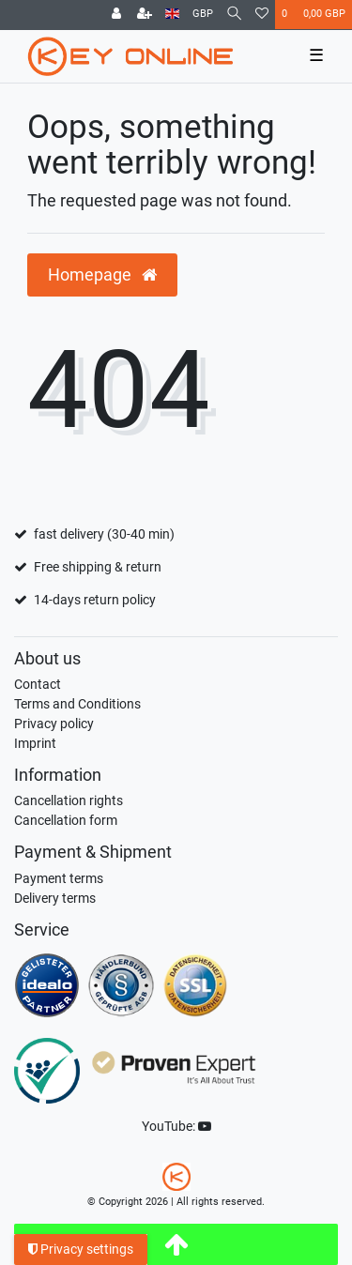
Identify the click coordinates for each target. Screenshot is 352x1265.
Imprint (35, 743)
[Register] (144, 15)
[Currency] (203, 14)
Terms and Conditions (77, 703)
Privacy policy (54, 723)
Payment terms (58, 878)
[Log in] (116, 15)
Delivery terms (55, 898)
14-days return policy (95, 599)
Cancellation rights (68, 800)
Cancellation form (65, 820)
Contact (37, 684)
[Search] (234, 14)
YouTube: (176, 1126)
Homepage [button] (102, 275)
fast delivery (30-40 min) (104, 533)
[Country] (172, 14)
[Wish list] (262, 15)
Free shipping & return (97, 566)
